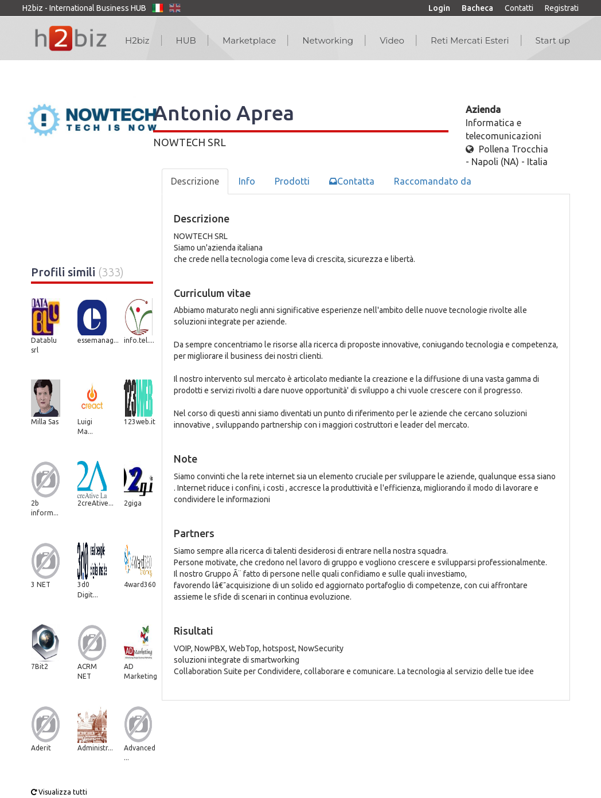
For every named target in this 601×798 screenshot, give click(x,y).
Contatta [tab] (351, 181)
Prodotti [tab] (292, 181)
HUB (186, 40)
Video (392, 40)
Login (439, 8)
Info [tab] (247, 181)
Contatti (519, 8)
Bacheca (477, 8)
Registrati (562, 8)
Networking (327, 40)
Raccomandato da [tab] (432, 181)
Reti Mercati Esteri (470, 40)
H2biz (137, 40)
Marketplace (249, 40)
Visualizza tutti (59, 792)
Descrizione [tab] (195, 181)
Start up (553, 40)
